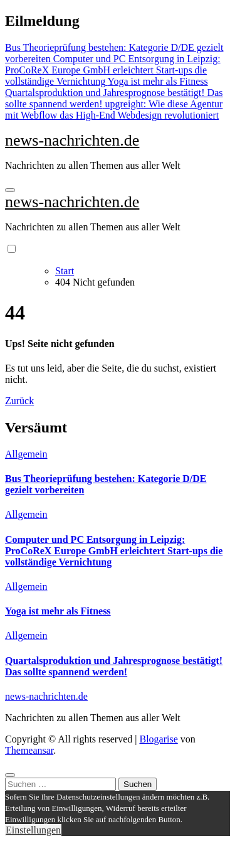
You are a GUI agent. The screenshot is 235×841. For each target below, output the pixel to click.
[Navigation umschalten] (10, 190)
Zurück (19, 400)
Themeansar (29, 750)
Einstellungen (33, 830)
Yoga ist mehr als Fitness (58, 611)
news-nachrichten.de (72, 140)
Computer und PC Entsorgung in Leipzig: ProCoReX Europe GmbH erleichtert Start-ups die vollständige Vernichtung (113, 550)
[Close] (10, 775)
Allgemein (26, 454)
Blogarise (158, 739)
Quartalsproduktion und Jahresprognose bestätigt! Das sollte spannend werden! (113, 666)
